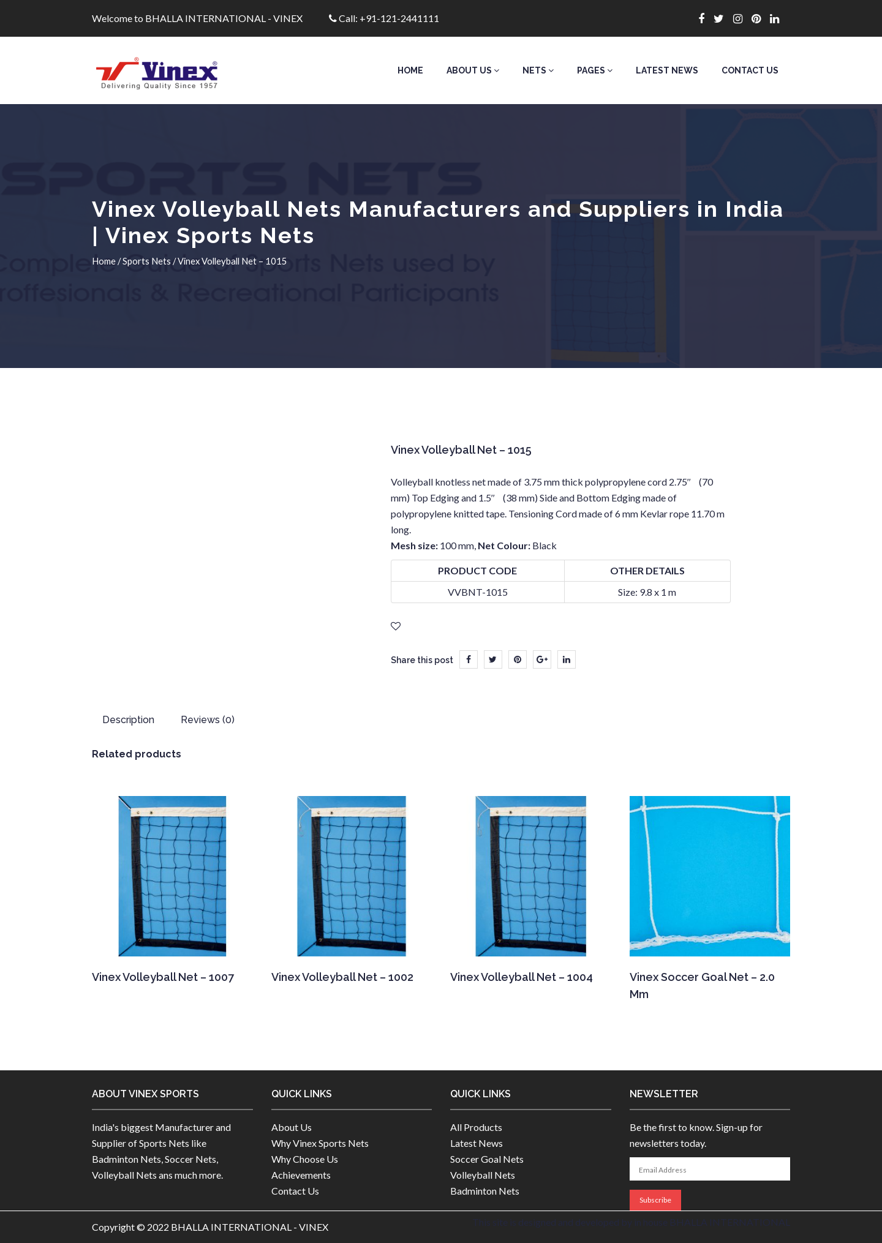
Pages (594, 70)
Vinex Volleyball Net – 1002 (342, 977)
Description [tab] (128, 720)
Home (410, 70)
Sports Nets (147, 260)
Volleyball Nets (482, 1175)
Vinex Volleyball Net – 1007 (163, 977)
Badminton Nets (484, 1190)
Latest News (667, 70)
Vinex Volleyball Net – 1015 (461, 449)
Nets (538, 70)
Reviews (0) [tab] (208, 720)
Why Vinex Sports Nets (320, 1143)
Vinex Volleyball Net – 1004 (521, 977)
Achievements (301, 1175)
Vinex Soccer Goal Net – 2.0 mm (702, 986)
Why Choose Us (304, 1159)
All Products (476, 1127)
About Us (473, 70)
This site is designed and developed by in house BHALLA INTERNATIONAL (631, 1222)
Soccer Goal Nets (487, 1159)
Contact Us (750, 70)
